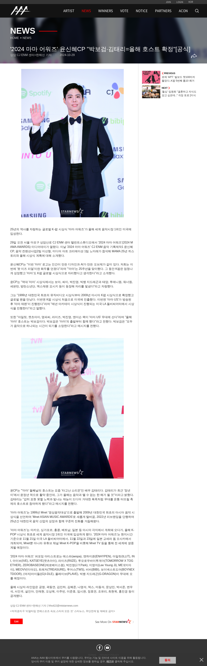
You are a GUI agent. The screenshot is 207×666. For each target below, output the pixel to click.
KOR (191, 2)
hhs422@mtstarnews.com (63, 605)
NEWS (86, 10)
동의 (167, 660)
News (27, 38)
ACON (183, 10)
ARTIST (68, 10)
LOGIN (179, 2)
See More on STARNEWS (115, 621)
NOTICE (142, 10)
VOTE (124, 10)
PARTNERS (163, 10)
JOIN (168, 2)
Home (14, 38)
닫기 (201, 660)
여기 (108, 661)
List (16, 621)
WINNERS (105, 10)
